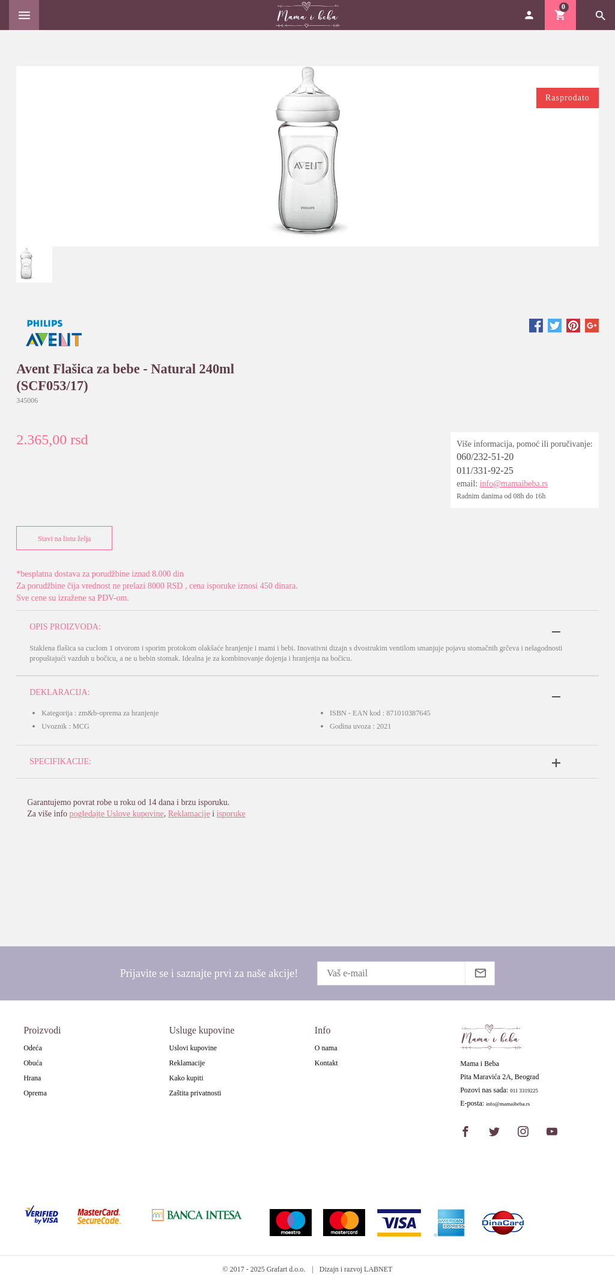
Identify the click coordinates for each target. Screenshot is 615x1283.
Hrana (32, 1078)
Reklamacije (189, 813)
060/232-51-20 (485, 457)
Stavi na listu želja (61, 538)
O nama (326, 1048)
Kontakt (326, 1063)
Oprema (35, 1093)
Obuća (32, 1063)
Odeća (32, 1048)
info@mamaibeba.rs (514, 483)
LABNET (378, 1269)
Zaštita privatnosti (195, 1093)
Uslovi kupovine (193, 1048)
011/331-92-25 (485, 470)
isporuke (231, 813)
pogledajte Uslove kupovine (117, 813)
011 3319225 (524, 1091)
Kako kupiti (186, 1078)
